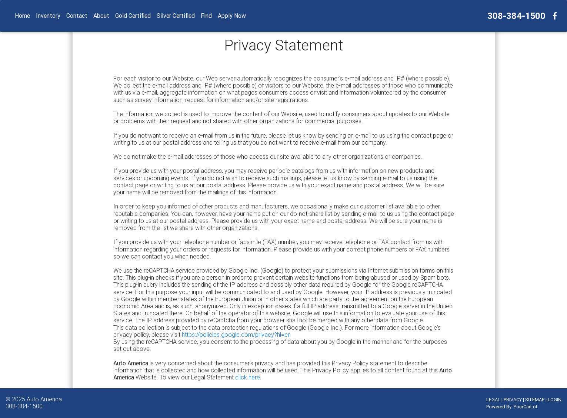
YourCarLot (525, 407)
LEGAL (493, 399)
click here (247, 377)
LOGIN (554, 399)
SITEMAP (534, 399)
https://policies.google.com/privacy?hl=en (236, 334)
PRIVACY (513, 399)
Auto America (44, 399)
